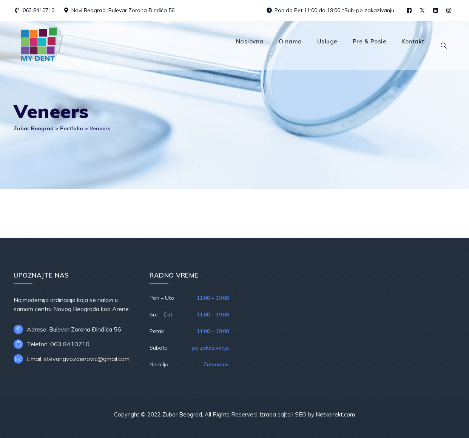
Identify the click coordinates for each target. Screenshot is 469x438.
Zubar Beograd (182, 414)
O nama (290, 41)
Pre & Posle (370, 41)
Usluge (327, 41)
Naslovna (250, 41)
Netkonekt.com (335, 414)
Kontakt (412, 41)
